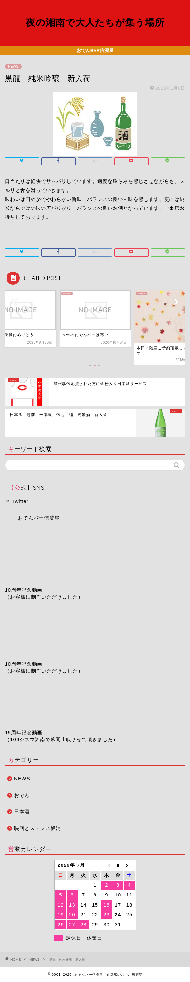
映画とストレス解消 (37, 828)
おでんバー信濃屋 (39, 518)
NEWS (13, 66)
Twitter (20, 501)
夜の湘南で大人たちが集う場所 (95, 22)
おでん (22, 795)
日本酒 (22, 811)
